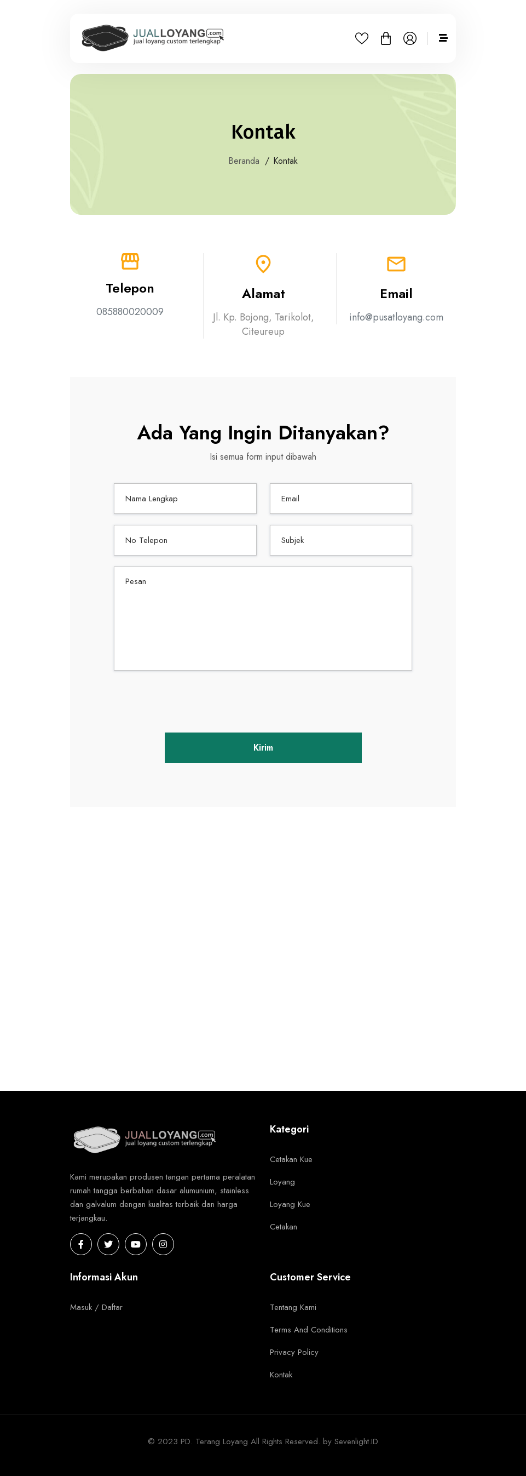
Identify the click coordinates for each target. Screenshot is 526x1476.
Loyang (282, 1182)
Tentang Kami (293, 1307)
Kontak (281, 1375)
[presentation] (263, 703)
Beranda (243, 161)
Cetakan (283, 1227)
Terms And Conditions (309, 1330)
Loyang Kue (290, 1204)
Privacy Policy (294, 1352)
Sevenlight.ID (356, 1441)
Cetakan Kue (291, 1159)
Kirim (263, 747)
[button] (385, 42)
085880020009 (130, 312)
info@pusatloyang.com (396, 317)
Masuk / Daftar (96, 1307)
